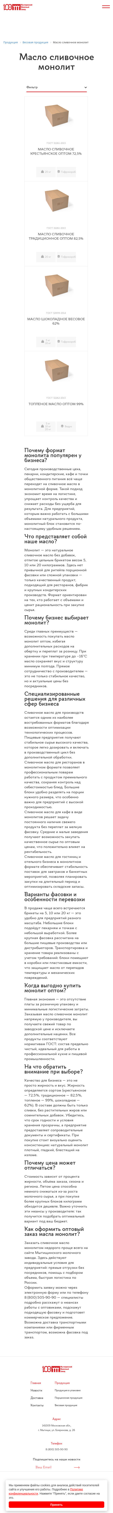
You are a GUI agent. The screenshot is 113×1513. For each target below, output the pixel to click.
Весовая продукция (66, 1405)
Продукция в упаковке (68, 1390)
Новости (36, 1390)
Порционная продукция (68, 1398)
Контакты (37, 1405)
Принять (56, 1504)
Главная (36, 1383)
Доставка (37, 1398)
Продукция (62, 1383)
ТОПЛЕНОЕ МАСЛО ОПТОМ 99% (56, 404)
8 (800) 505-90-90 (57, 1449)
